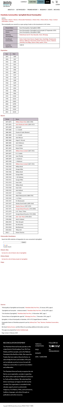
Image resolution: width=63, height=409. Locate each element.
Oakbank (53, 40)
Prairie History (32, 9)
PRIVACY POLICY (26, 406)
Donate (40, 2)
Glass (40, 39)
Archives (57, 9)
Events (50, 9)
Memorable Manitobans (25, 19)
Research (43, 9)
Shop (47, 2)
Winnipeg (45, 35)
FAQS (37, 349)
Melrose (22, 40)
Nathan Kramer (11, 327)
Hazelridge (45, 39)
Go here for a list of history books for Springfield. (15, 259)
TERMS (31, 406)
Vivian (45, 42)
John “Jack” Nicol (20, 216)
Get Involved (20, 9)
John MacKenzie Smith (22, 124)
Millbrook (27, 40)
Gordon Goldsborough (22, 330)
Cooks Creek (26, 39)
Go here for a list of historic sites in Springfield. (14, 253)
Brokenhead (23, 35)
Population (4, 19)
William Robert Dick (21, 122)
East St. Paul (30, 35)
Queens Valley (35, 42)
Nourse (49, 40)
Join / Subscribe (41, 357)
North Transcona (41, 40)
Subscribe (32, 2)
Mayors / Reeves (13, 19)
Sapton (41, 42)
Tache (40, 35)
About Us (11, 9)
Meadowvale (52, 39)
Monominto (33, 40)
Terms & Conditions (39, 345)
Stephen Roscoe (20, 206)
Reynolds (36, 35)
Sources (11, 21)
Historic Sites (36, 19)
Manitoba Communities (9, 15)
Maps (50, 19)
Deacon (32, 39)
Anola (21, 39)
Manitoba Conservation (52, 322)
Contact (24, 2)
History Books (44, 19)
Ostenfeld (22, 42)
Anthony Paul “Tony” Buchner (37, 322)
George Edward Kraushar (22, 209)
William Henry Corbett (22, 151)
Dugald (37, 39)
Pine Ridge (28, 42)
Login (58, 4)
